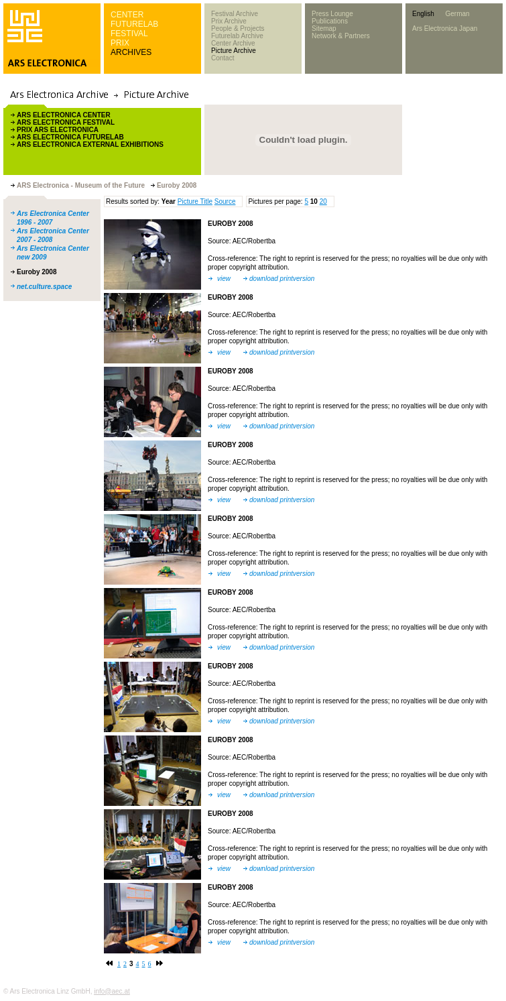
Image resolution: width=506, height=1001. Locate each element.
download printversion (281, 278)
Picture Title (195, 201)
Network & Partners (341, 36)
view (224, 278)
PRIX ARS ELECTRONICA (58, 129)
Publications (330, 21)
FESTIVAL (129, 33)
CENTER (127, 14)
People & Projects (238, 28)
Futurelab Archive (237, 36)
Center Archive (233, 43)
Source (225, 201)
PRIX (120, 43)
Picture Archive (233, 50)
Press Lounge (332, 13)
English (423, 13)
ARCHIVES (131, 52)
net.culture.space (44, 286)
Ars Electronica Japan (444, 28)
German (457, 13)
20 (323, 201)
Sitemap (324, 28)
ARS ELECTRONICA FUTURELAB (70, 137)
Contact (222, 58)
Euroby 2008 (36, 272)
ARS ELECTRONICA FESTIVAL (66, 122)
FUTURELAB (134, 24)
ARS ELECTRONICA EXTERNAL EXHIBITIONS (90, 144)
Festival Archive (234, 13)
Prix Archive (229, 21)
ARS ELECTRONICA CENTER (64, 115)
